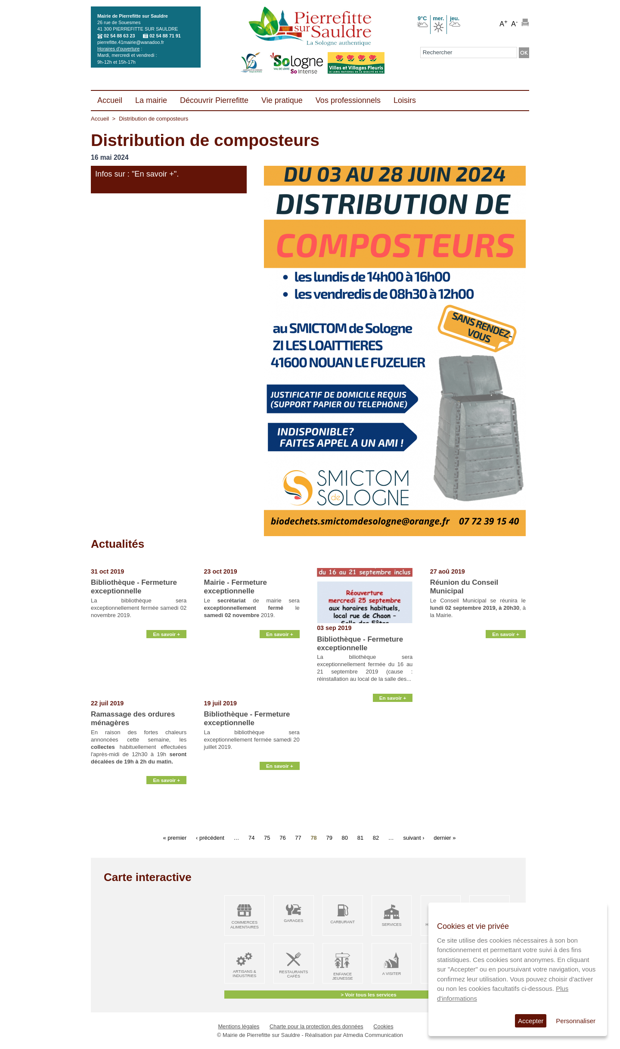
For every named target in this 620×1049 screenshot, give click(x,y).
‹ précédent (210, 838)
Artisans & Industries (244, 973)
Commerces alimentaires (244, 924)
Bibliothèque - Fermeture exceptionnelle (134, 586)
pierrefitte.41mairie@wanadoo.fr (130, 42)
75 (267, 838)
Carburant (342, 922)
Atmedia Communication (373, 1035)
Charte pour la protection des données (316, 1026)
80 (345, 838)
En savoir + (166, 689)
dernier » (445, 838)
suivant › (413, 838)
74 (251, 838)
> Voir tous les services (368, 994)
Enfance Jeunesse (342, 976)
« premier (174, 838)
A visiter (391, 973)
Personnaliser (575, 1020)
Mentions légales (238, 1026)
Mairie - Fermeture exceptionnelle (235, 586)
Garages (293, 921)
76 (282, 838)
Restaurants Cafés (293, 974)
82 (376, 838)
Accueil (100, 118)
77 (298, 838)
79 (329, 838)
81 (360, 838)
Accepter (530, 1020)
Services (392, 924)
